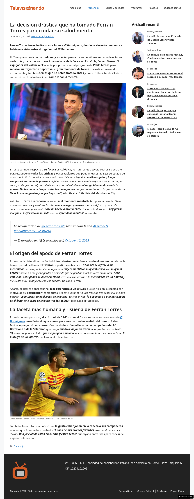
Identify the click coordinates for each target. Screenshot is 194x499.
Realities (153, 7)
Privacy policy (177, 491)
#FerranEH (100, 226)
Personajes (93, 7)
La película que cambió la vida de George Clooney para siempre (164, 40)
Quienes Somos (126, 491)
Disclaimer (162, 491)
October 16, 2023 (77, 240)
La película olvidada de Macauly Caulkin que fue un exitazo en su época (165, 58)
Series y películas (115, 7)
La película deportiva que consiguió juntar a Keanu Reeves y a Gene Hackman (162, 114)
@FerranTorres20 (53, 226)
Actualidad (75, 7)
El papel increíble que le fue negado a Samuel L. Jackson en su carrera (164, 132)
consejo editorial (145, 491)
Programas (136, 7)
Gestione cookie (185, 496)
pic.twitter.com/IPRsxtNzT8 (32, 230)
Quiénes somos (172, 7)
